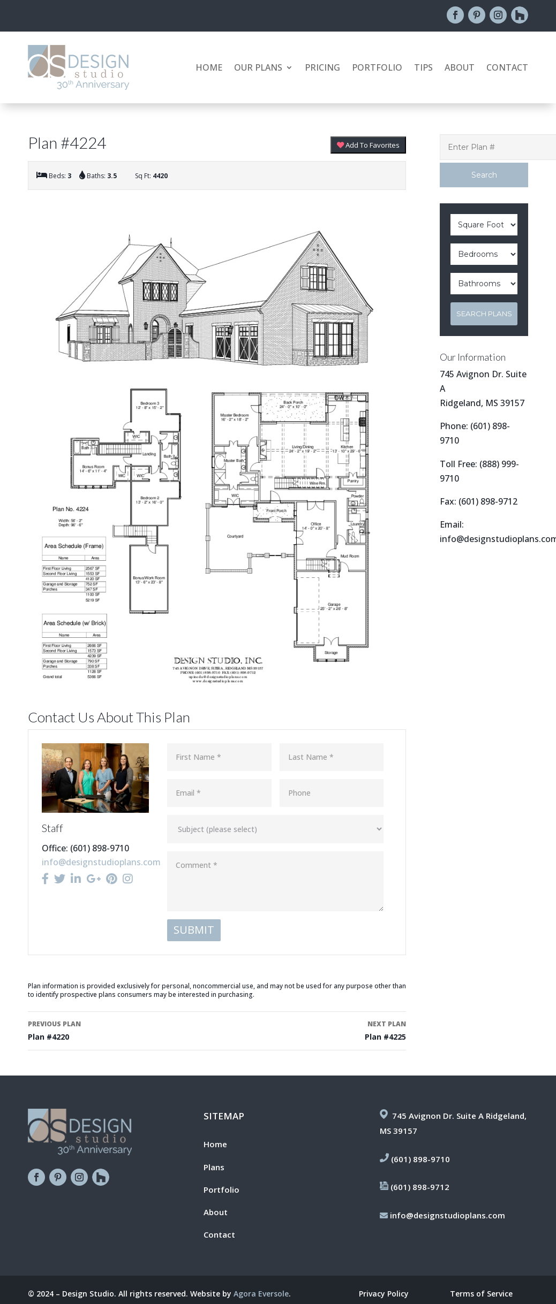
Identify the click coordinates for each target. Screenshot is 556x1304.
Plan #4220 (118, 1030)
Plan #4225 (315, 1030)
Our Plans (258, 68)
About (460, 68)
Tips (423, 68)
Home (209, 68)
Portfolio (377, 68)
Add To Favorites (368, 145)
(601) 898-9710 (420, 1159)
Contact (507, 68)
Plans (214, 1167)
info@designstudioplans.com (101, 862)
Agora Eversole (261, 1293)
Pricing (322, 68)
